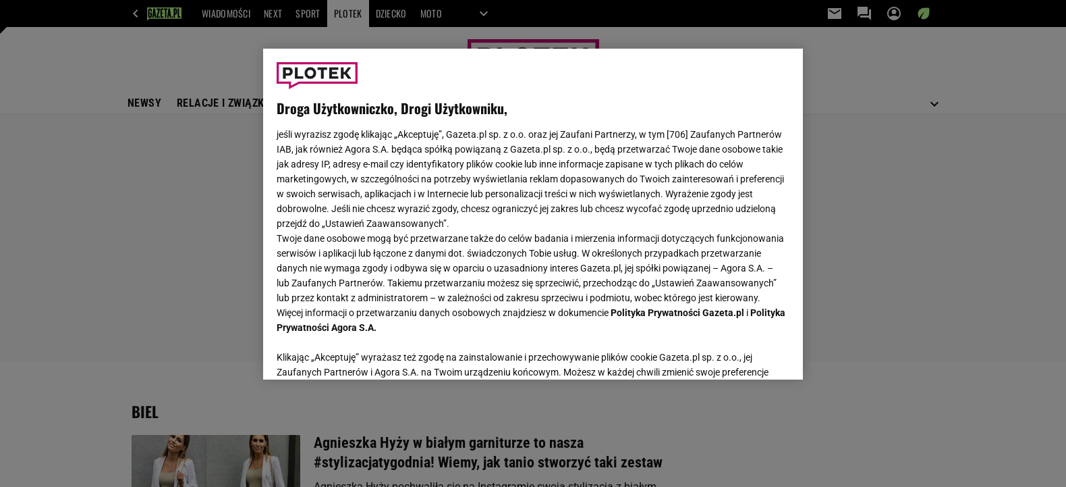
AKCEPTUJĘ (744, 353)
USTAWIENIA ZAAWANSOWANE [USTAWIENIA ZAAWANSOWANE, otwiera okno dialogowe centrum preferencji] (364, 352)
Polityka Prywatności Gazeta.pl (677, 312)
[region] (533, 214)
